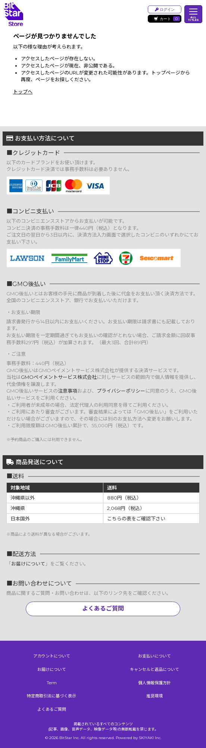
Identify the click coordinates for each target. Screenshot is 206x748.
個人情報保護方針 (154, 682)
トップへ (22, 92)
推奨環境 (154, 695)
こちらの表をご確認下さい (136, 519)
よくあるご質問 (103, 608)
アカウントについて (51, 656)
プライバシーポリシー (121, 391)
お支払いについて (154, 656)
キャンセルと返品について (154, 669)
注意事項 (67, 391)
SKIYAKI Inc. (150, 737)
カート (167, 18)
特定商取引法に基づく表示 (51, 695)
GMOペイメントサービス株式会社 (59, 377)
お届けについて (28, 564)
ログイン (165, 9)
